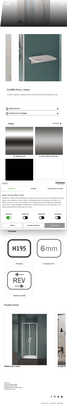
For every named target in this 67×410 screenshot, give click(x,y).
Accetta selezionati (33, 225)
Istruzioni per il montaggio (30, 113)
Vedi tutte (57, 123)
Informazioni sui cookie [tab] (55, 188)
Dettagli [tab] (33, 188)
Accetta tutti (55, 225)
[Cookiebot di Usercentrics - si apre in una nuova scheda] (57, 183)
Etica (14, 389)
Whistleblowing (8, 389)
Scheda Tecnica (12, 108)
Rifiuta (12, 225)
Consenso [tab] (11, 188)
